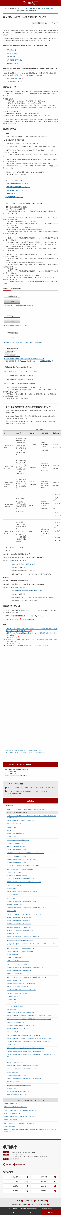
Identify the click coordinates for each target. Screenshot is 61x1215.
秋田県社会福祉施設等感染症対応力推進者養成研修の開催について (23, 901)
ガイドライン (29, 1200)
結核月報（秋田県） (12, 836)
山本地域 (15, 1181)
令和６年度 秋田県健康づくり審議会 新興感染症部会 (20, 951)
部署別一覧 (18, 791)
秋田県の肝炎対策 (11, 827)
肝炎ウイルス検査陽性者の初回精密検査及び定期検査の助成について (24, 1035)
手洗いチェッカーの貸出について (15, 1062)
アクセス (8, 1164)
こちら (35, 136)
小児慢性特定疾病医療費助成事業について (17, 862)
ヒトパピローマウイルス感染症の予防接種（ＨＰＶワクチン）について (25, 914)
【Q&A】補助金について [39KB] (13, 547)
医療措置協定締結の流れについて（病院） (16, 325)
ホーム (17, 8)
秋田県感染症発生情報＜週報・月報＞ (16, 1075)
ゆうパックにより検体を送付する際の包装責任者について (21, 1069)
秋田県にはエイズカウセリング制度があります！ (19, 1085)
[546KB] (11, 50)
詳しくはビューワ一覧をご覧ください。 (17, 752)
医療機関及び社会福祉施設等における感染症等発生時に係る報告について (25, 1078)
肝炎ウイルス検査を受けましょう (15, 1032)
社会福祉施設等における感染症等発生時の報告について (21, 1012)
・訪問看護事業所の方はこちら (14, 197)
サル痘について (11, 1044)
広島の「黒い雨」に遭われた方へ (15, 1022)
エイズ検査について (12, 830)
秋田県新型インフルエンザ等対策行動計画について (20, 940)
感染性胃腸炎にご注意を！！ (14, 1081)
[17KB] (29, 375)
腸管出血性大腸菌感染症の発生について (17, 904)
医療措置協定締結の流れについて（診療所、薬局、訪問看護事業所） (24, 342)
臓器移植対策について (12, 933)
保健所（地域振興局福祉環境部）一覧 (16, 1094)
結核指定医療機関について (13, 1088)
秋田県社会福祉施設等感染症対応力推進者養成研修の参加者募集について (25, 967)
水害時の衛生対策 (11, 911)
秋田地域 (43, 1181)
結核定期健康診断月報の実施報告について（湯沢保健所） (21, 990)
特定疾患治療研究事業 (12, 954)
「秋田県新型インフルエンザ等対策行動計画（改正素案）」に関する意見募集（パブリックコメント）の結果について (31, 944)
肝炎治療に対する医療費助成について (16, 849)
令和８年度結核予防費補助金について (16, 846)
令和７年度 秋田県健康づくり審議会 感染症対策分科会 (20, 820)
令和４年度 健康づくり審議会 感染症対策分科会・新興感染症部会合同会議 (25, 1048)
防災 (52, 1212)
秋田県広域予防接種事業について (15, 843)
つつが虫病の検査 (11, 1003)
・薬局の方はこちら (11, 193)
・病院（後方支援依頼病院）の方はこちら (18, 187)
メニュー (11, 1212)
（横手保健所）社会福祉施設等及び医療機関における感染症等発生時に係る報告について (29, 1041)
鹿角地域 (15, 1177)
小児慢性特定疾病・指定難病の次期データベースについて (21, 1025)
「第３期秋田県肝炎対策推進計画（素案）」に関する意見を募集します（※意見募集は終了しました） (31, 1055)
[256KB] (18, 81)
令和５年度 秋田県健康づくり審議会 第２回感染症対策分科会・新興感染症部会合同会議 (29, 1019)
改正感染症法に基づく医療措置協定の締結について (19, 305)
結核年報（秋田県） (12, 898)
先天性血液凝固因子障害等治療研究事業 (17, 993)
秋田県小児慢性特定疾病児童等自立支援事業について (20, 878)
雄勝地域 (43, 1190)
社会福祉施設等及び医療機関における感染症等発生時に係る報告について (25, 907)
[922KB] (13, 53)
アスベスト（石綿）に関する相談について (17, 986)
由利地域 (15, 1186)
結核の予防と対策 (11, 999)
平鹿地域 (15, 1190)
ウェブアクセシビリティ (39, 1204)
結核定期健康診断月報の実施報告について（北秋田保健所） (22, 859)
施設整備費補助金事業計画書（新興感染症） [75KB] (27, 590)
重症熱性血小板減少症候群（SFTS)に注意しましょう (20, 917)
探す (31, 1212)
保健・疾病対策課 (41, 791)
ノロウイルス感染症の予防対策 (15, 1006)
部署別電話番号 (20, 1164)
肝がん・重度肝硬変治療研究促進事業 (16, 856)
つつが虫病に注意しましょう (14, 996)
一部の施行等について (12, 643)
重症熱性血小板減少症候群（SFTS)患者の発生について (21, 927)
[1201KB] (18, 78)
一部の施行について (11, 637)
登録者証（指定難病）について (15, 980)
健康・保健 (40, 8)
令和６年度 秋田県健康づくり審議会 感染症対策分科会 (20, 948)
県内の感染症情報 (11, 1009)
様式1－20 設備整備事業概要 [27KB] (23, 564)
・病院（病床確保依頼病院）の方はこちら (18, 183)
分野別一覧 (24, 8)
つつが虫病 (10, 1059)
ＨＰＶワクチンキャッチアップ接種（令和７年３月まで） (21, 964)
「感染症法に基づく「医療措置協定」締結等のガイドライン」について (26, 645)
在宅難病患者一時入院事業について (16, 957)
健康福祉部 (28, 791)
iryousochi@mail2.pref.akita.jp (18, 775)
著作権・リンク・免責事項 (19, 1204)
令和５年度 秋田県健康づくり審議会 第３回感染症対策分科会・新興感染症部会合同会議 (29, 1015)
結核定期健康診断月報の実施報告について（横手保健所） (21, 983)
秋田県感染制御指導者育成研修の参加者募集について (20, 970)
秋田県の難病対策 (11, 888)
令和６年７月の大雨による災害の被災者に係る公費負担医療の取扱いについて (26, 977)
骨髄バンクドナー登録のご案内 (15, 824)
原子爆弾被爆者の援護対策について (16, 833)
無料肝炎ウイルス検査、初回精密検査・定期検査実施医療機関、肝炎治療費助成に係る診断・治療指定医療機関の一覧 (31, 816)
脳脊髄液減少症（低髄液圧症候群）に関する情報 (19, 924)
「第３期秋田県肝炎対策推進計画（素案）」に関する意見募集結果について (26, 1051)
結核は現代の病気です (12, 1072)
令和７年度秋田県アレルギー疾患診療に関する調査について (22, 891)
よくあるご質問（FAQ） (13, 619)
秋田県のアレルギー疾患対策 (14, 872)
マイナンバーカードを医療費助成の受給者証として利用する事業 (23, 865)
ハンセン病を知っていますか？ (15, 885)
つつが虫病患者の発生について (15, 894)
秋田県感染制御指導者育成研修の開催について (18, 920)
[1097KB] (12, 56)
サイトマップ (16, 1200)
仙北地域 (43, 1186)
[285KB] (14, 63)
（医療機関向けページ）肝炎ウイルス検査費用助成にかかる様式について (25, 853)
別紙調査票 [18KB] (45, 361)
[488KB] (18, 60)
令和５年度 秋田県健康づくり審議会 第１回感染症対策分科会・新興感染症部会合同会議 (29, 1038)
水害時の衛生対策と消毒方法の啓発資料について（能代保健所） (23, 1065)
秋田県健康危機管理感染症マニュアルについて (18, 1028)
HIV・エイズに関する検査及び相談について (18, 840)
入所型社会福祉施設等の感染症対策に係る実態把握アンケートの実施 (24, 882)
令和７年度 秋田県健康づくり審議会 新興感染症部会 (20, 869)
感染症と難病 (49, 8)
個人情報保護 (42, 1200)
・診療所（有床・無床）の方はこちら (16, 190)
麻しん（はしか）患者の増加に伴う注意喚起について (20, 930)
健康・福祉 (32, 8)
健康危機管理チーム (16, 793)
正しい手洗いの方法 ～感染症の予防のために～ (19, 1091)
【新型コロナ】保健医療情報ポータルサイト (18, 961)
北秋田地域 (43, 1177)
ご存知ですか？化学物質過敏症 (15, 973)
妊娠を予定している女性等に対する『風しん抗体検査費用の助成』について (26, 809)
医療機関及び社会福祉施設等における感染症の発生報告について (23, 936)
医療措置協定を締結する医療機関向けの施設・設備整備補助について (24, 359)
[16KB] (29, 379)
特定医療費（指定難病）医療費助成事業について (19, 875)
